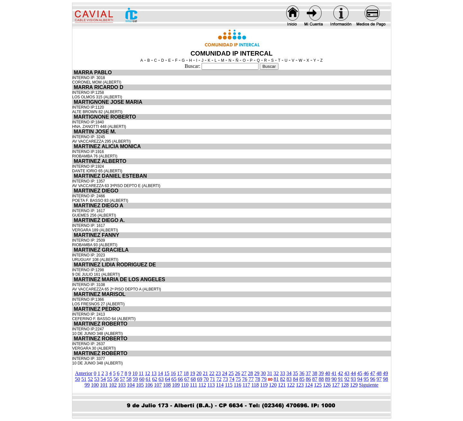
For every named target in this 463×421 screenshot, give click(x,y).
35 (295, 373)
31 (269, 373)
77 (251, 379)
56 (116, 379)
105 (140, 385)
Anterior (83, 373)
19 (192, 373)
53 (96, 379)
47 (372, 373)
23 (218, 373)
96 (372, 379)
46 (366, 373)
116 (237, 385)
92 (347, 379)
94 (359, 379)
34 (289, 373)
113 (211, 385)
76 (244, 379)
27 (244, 373)
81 (276, 379)
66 (180, 379)
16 (173, 373)
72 (219, 379)
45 (359, 373)
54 (103, 379)
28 (250, 373)
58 (129, 379)
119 (264, 385)
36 (301, 373)
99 (87, 385)
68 (193, 379)
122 (291, 385)
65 (174, 379)
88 (321, 379)
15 (166, 373)
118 (255, 385)
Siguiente (368, 385)
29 (256, 373)
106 (149, 385)
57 (122, 379)
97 (379, 379)
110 (184, 385)
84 (295, 379)
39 (321, 373)
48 (379, 373)
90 (334, 379)
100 (95, 385)
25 (231, 373)
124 (309, 385)
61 (148, 379)
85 (301, 379)
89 (327, 379)
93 (353, 379)
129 (354, 385)
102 (113, 385)
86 (308, 379)
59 (135, 379)
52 (90, 379)
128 (345, 385)
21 (205, 373)
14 (160, 373)
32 (276, 373)
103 (122, 385)
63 (161, 379)
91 (340, 379)
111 (193, 385)
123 (300, 385)
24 (224, 373)
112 (202, 385)
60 (141, 379)
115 (228, 385)
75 (238, 379)
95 (366, 379)
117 (246, 385)
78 (257, 379)
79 (264, 379)
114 (219, 385)
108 (167, 385)
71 (212, 379)
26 (237, 373)
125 (318, 385)
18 (186, 373)
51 (83, 379)
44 (353, 373)
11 (141, 373)
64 (167, 379)
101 (104, 385)
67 (186, 379)
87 (314, 379)
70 (206, 379)
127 (336, 385)
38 (314, 373)
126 (327, 385)
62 (154, 379)
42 (340, 373)
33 (282, 373)
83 (289, 379)
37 (308, 373)
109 (176, 385)
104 (131, 385)
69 (199, 379)
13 (154, 373)
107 (158, 385)
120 (273, 385)
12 (147, 373)
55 (109, 379)
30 (263, 373)
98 (385, 379)
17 (179, 373)
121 (282, 385)
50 (77, 379)
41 (334, 373)
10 (134, 373)
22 (211, 373)
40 (327, 373)
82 (282, 379)
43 (347, 373)
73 (225, 379)
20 (199, 373)
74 (231, 379)
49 (385, 373)
